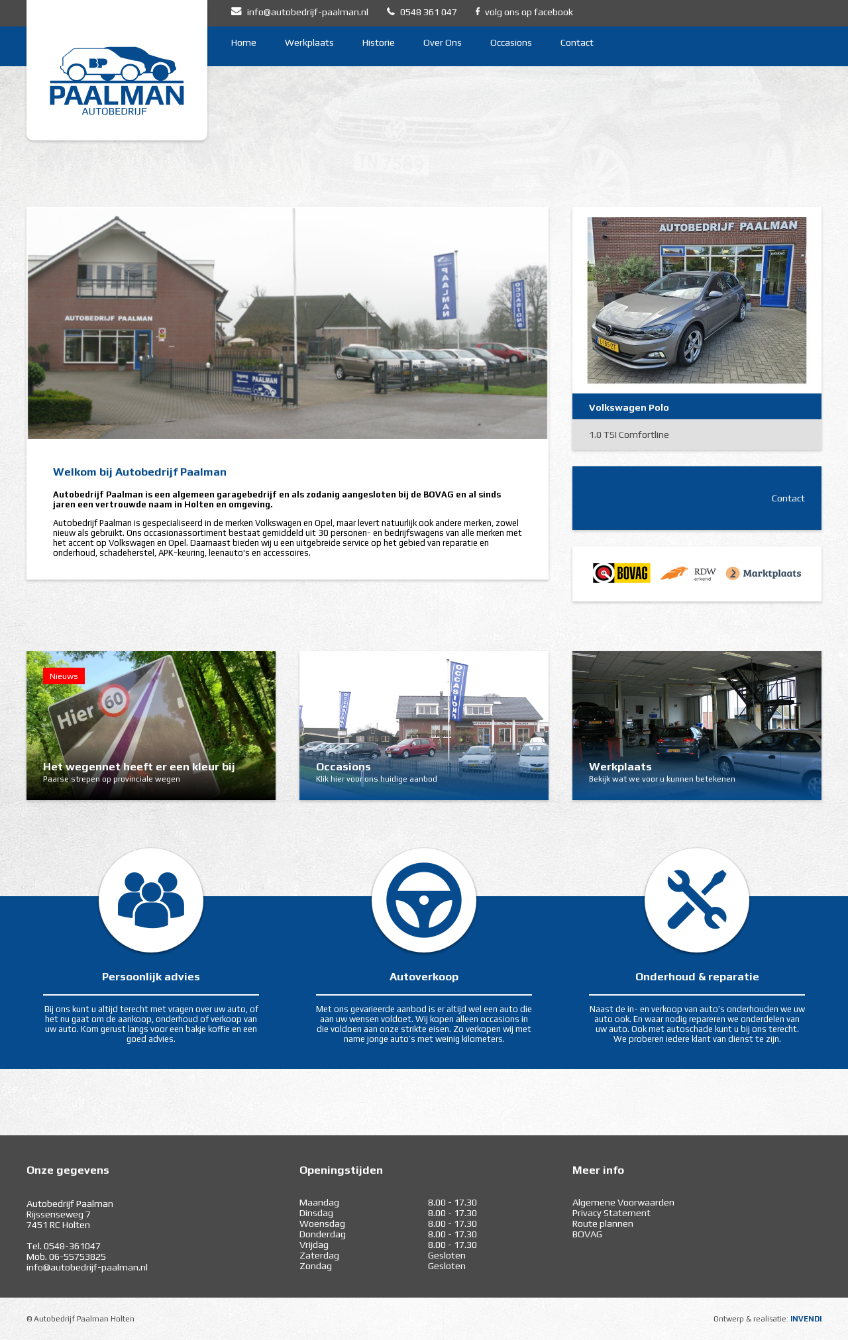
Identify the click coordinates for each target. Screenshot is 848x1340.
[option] (287, 323)
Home (243, 42)
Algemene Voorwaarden (623, 1202)
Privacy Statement (611, 1213)
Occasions (511, 42)
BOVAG (587, 1234)
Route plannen (602, 1223)
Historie (378, 42)
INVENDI (806, 1318)
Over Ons (442, 42)
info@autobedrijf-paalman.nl (87, 1267)
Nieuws (64, 676)
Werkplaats (309, 42)
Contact (577, 42)
